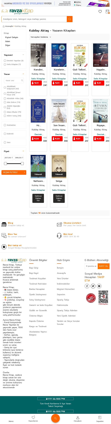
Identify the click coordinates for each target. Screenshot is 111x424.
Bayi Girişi (33, 267)
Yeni (7, 142)
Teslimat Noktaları (38, 283)
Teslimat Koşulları (37, 278)
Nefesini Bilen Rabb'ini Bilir (38, 181)
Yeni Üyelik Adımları (66, 315)
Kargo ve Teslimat (38, 326)
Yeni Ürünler (63, 278)
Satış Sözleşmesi (37, 299)
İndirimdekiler (63, 283)
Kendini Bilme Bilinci (38, 69)
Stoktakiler (10, 125)
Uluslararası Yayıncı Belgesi (38, 333)
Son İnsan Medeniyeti (59, 125)
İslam (7, 41)
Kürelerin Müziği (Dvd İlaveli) (59, 69)
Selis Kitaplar (38, 78)
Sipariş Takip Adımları (67, 310)
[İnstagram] (102, 287)
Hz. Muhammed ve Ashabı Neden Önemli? (38, 125)
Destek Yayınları (38, 134)
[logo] (17, 12)
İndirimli (8, 133)
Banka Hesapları (37, 289)
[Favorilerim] (100, 11)
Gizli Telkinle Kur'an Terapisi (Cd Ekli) (80, 69)
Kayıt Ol (103, 266)
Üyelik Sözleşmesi (37, 294)
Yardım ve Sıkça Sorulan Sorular (68, 323)
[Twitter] (95, 287)
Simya (59, 181)
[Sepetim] (107, 11)
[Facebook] (87, 287)
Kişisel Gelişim (11, 37)
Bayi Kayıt (33, 273)
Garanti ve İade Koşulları (40, 305)
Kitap (6, 33)
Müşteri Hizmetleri (66, 289)
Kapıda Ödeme (36, 321)
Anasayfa (8, 26)
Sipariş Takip (63, 299)
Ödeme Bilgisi (36, 315)
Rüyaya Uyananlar (100, 125)
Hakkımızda (62, 305)
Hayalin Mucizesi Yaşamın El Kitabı (101, 69)
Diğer (7, 45)
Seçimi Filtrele (14, 172)
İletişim (60, 267)
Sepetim (61, 294)
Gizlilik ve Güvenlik (38, 310)
